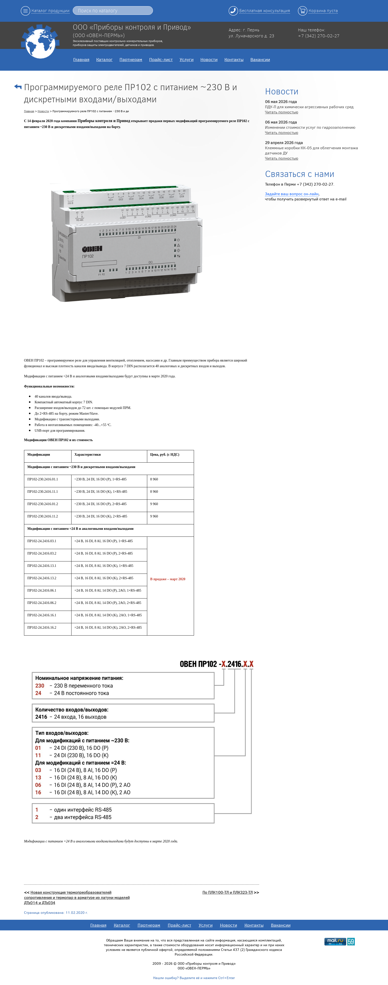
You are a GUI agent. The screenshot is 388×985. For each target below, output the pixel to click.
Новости (209, 59)
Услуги (187, 59)
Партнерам (131, 59)
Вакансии (260, 59)
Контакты (233, 59)
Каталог (104, 59)
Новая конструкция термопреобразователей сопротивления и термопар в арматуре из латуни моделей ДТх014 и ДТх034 (77, 897)
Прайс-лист (161, 59)
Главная (81, 59)
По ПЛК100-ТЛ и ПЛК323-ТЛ (227, 892)
